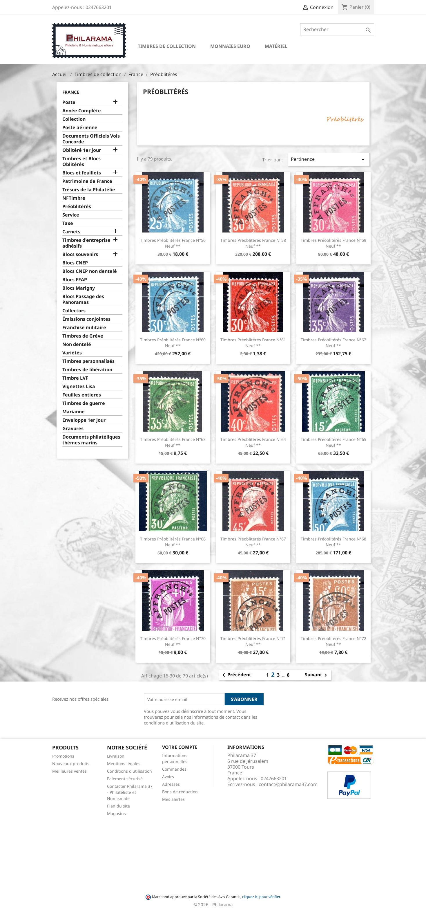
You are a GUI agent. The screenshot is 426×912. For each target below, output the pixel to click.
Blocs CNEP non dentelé (89, 271)
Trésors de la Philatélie (88, 190)
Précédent (235, 675)
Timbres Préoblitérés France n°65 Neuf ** (333, 442)
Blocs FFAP (74, 280)
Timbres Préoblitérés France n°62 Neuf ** (333, 342)
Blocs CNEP (75, 263)
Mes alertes (173, 799)
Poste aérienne (79, 128)
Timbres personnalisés (88, 361)
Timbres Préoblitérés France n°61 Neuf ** (253, 342)
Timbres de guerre (83, 403)
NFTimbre (73, 198)
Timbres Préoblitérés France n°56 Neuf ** (173, 243)
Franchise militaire (84, 328)
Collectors (74, 311)
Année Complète (81, 111)
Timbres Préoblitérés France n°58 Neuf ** (253, 243)
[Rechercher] (337, 29)
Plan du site (118, 806)
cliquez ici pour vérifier (261, 896)
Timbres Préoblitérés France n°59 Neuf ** (333, 243)
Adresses (171, 784)
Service (70, 215)
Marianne (73, 412)
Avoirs (168, 776)
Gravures (73, 429)
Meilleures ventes (69, 771)
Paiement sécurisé (125, 778)
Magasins (116, 813)
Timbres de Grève (82, 336)
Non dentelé (76, 344)
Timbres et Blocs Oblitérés (81, 161)
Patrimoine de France (87, 181)
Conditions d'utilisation (129, 771)
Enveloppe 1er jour (84, 420)
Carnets (71, 232)
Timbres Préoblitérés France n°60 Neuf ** (173, 342)
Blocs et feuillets (81, 173)
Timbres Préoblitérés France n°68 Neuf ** (333, 541)
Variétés (72, 353)
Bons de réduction (180, 791)
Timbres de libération (87, 370)
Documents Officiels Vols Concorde (91, 139)
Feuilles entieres (81, 395)
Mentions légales (123, 763)
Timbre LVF (75, 378)
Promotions (63, 756)
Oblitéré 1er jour (81, 150)
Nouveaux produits (70, 763)
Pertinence (328, 159)
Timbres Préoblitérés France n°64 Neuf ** (253, 442)
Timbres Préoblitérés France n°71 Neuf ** (253, 641)
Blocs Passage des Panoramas (83, 299)
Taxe (67, 223)
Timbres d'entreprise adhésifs (86, 243)
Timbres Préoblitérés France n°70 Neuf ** (173, 641)
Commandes (174, 769)
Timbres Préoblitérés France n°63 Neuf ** (173, 442)
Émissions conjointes (86, 319)
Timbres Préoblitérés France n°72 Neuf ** (333, 641)
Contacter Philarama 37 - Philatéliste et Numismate (130, 792)
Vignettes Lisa (78, 386)
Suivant (317, 675)
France (70, 92)
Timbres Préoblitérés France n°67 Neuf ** (253, 541)
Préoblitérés (76, 206)
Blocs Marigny (78, 288)
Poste (68, 102)
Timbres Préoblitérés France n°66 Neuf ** (173, 541)
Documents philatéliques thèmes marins (91, 440)
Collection (74, 119)
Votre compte (179, 747)
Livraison (115, 756)
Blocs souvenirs (80, 254)
